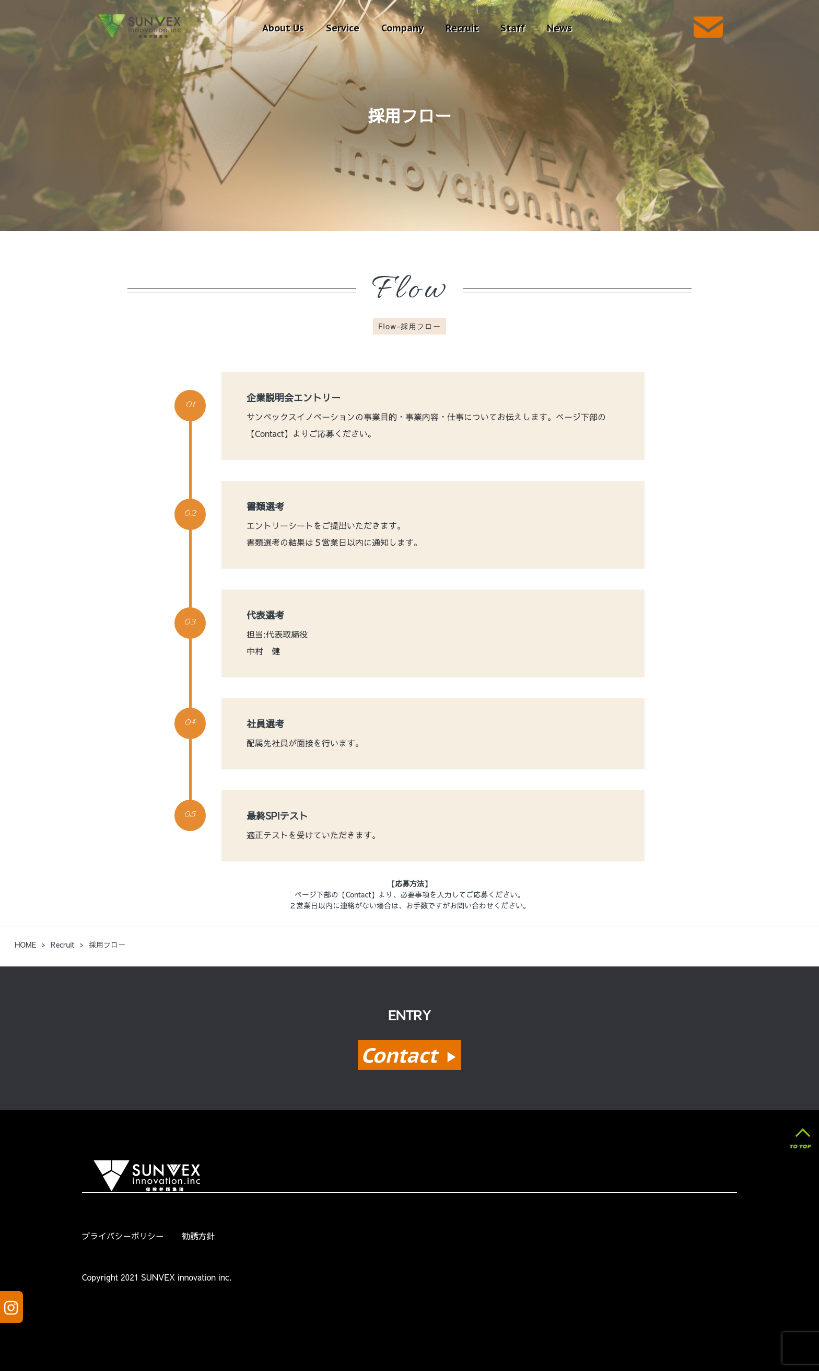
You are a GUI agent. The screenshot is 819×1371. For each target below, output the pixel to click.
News (559, 28)
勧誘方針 (198, 1235)
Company (402, 28)
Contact (409, 1055)
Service (342, 28)
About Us (283, 28)
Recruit (462, 28)
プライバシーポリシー (123, 1235)
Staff (512, 28)
